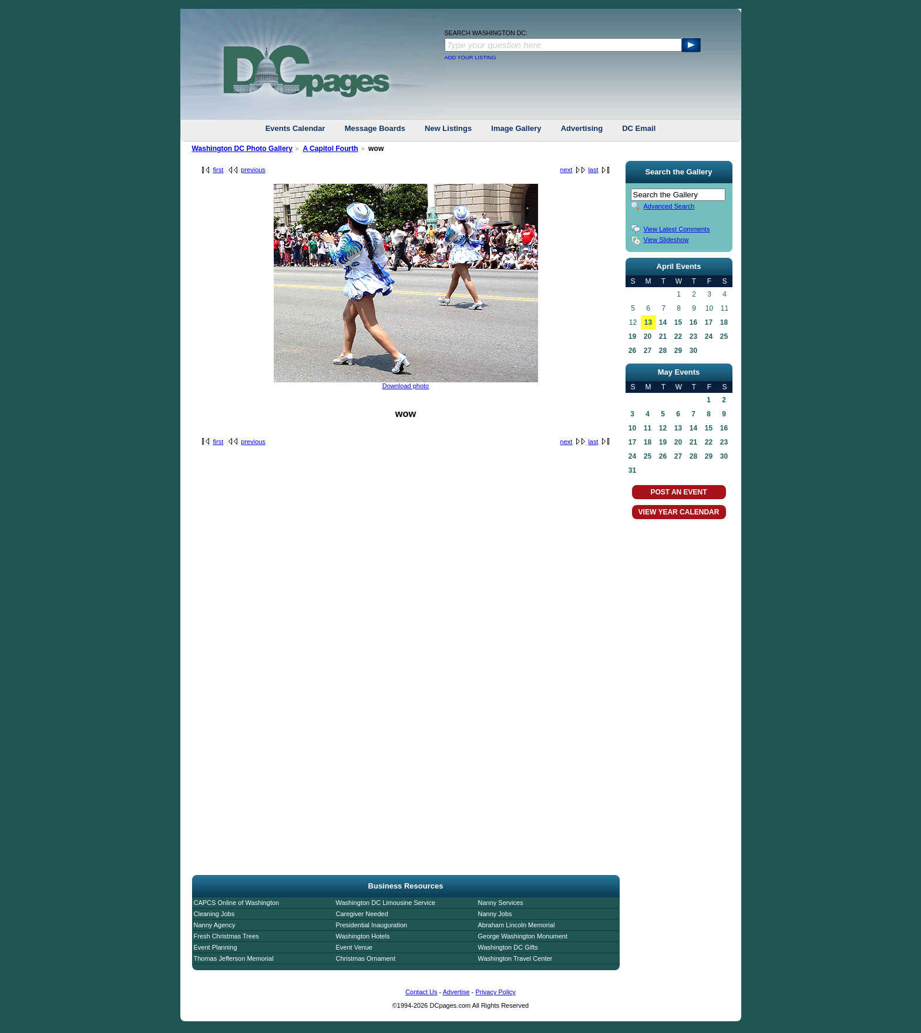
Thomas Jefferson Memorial (234, 958)
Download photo (405, 385)
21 (663, 336)
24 (708, 336)
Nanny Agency (215, 924)
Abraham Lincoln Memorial (516, 924)
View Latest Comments (677, 229)
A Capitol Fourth (330, 148)
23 (693, 336)
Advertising (582, 128)
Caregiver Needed (362, 913)
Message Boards (375, 128)
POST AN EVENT (678, 492)
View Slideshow (666, 239)
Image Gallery (516, 128)
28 (663, 350)
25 (724, 336)
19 (632, 336)
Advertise (456, 991)
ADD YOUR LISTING (470, 57)
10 (632, 428)
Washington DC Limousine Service (386, 902)
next (566, 169)
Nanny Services (500, 902)
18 (724, 322)
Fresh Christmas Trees (226, 936)
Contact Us (421, 991)
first (218, 169)
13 (648, 322)
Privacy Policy (495, 991)
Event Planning (215, 947)
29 (678, 350)
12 (663, 428)
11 (647, 428)
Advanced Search (669, 206)
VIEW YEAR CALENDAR (679, 512)
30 (693, 350)
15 (678, 322)
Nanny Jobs (495, 913)
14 (663, 322)
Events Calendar (295, 128)
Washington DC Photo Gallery (242, 148)
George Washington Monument (522, 936)
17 (708, 322)
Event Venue (354, 947)
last (593, 169)
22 (678, 336)
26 (632, 350)
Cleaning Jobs (214, 913)
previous (253, 169)
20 (647, 336)
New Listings (448, 128)
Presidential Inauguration (372, 924)
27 (647, 350)
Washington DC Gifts (508, 947)
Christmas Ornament (365, 958)
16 (693, 322)
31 (632, 470)
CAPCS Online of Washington (237, 902)
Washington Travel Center (515, 958)
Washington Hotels (363, 936)
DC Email (639, 128)
